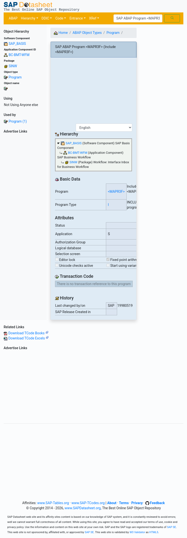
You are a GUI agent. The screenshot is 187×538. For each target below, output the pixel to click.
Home (61, 33)
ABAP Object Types (87, 33)
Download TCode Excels (28, 338)
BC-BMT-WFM (19, 55)
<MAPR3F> (116, 191)
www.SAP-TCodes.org (88, 503)
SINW (13, 66)
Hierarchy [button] (28, 18)
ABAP (13, 18)
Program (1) (18, 121)
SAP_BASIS (17, 44)
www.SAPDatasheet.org (83, 508)
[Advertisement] (23, 208)
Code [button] (59, 18)
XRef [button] (92, 18)
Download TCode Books (28, 333)
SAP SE (171, 527)
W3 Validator (137, 532)
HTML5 (153, 532)
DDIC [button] (45, 18)
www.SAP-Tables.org (53, 503)
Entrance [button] (76, 18)
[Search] (137, 18)
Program (15, 77)
